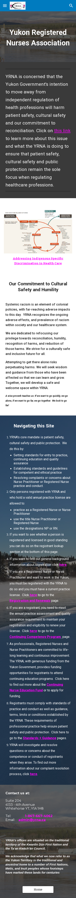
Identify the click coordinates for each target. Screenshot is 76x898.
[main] (38, 36)
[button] (5, 5)
